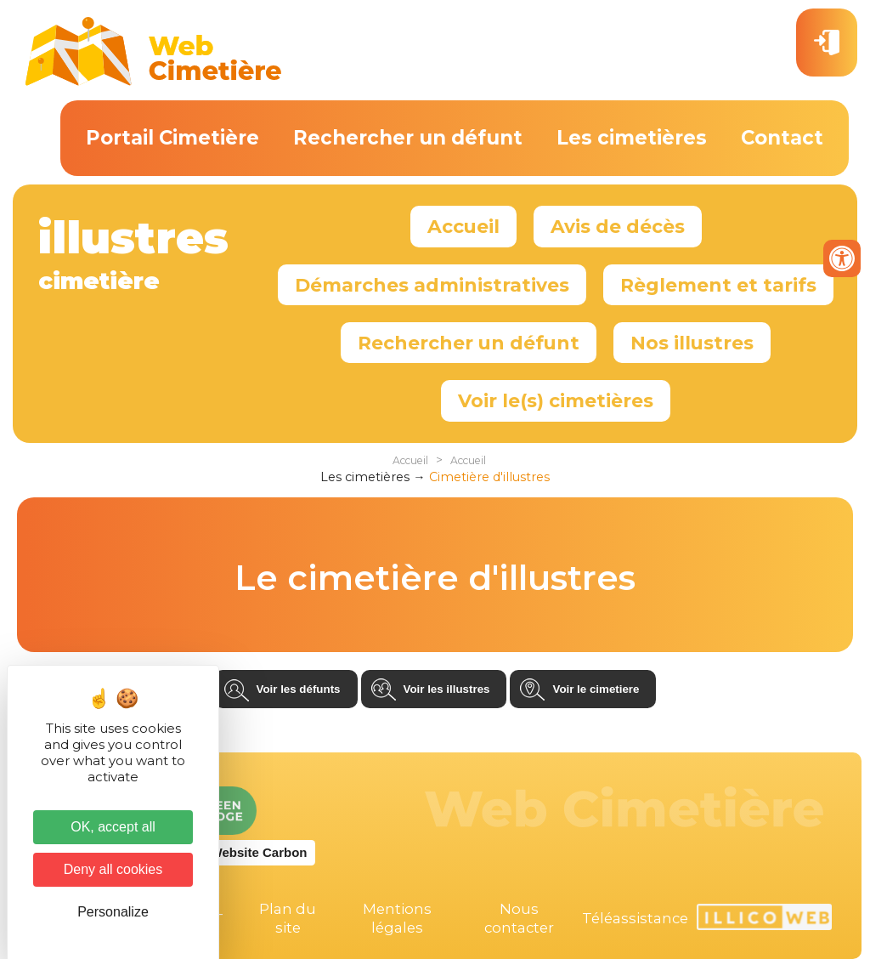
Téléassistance (635, 918)
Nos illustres (692, 343)
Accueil (463, 226)
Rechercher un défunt (408, 138)
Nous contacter (519, 918)
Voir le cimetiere (595, 689)
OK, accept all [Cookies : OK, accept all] (113, 827)
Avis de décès (618, 226)
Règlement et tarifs (718, 285)
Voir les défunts (299, 689)
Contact (782, 138)
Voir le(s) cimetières (555, 400)
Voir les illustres (447, 689)
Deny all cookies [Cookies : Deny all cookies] (113, 869)
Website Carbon (259, 852)
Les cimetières (631, 138)
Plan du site (287, 918)
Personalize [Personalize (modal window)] (113, 912)
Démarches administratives (432, 285)
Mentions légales (397, 918)
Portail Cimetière (172, 138)
